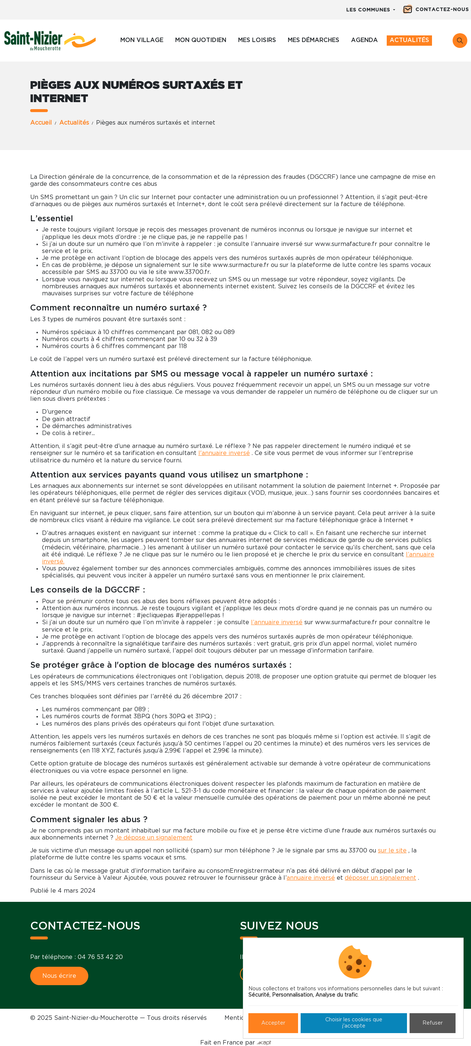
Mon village (141, 40)
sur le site (392, 851)
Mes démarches (313, 40)
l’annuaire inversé (276, 622)
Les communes (369, 10)
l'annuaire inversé (224, 453)
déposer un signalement (380, 878)
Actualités (409, 40)
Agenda (364, 40)
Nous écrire (59, 976)
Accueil (41, 123)
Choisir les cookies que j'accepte (353, 1023)
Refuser (432, 1023)
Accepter (273, 1023)
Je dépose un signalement (153, 838)
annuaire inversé (311, 878)
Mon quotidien (200, 40)
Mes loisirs (257, 40)
